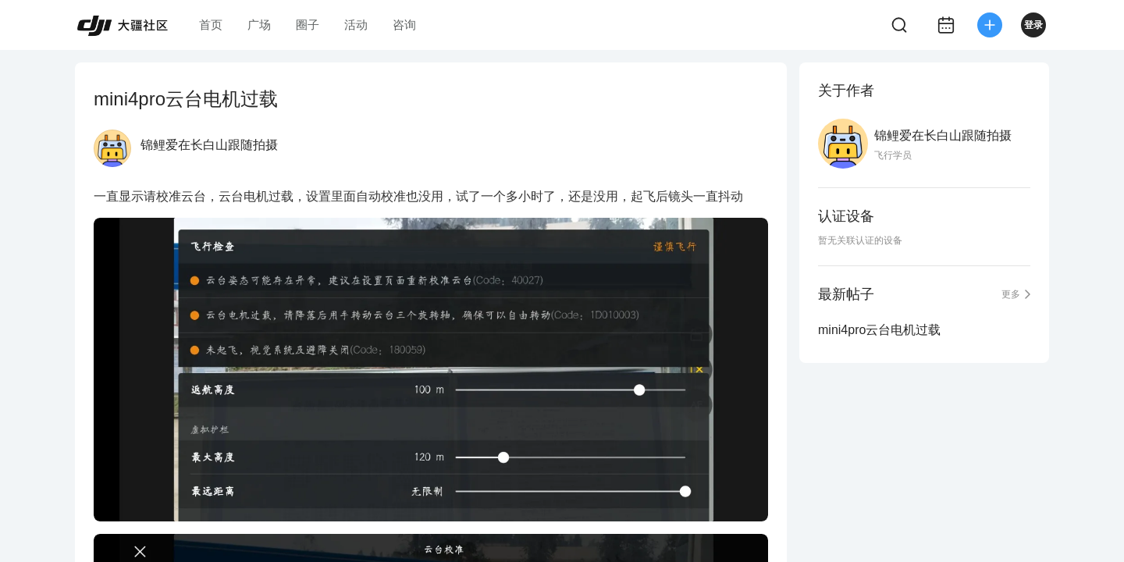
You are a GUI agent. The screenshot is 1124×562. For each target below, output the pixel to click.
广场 (259, 24)
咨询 (404, 24)
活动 (356, 24)
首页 (210, 24)
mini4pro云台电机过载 (879, 329)
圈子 (307, 24)
